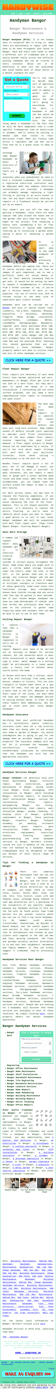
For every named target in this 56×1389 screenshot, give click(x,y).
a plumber (41, 1155)
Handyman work (11, 305)
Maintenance (9, 1267)
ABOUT (28, 14)
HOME (13, 14)
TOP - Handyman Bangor (15, 1337)
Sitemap (4, 1362)
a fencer (8, 1162)
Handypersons (45, 1264)
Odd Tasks (24, 1276)
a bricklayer (41, 1143)
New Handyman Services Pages (23, 1362)
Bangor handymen (12, 778)
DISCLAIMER (47, 14)
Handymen (7, 1264)
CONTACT (36, 14)
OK (52, 1387)
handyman (36, 347)
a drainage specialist (26, 1159)
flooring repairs (37, 836)
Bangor (6, 308)
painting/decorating (14, 808)
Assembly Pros (29, 1310)
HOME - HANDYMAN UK (28, 1352)
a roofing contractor (25, 1146)
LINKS (20, 14)
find (12, 965)
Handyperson (26, 1267)
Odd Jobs (47, 1270)
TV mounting (45, 796)
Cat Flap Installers (26, 1313)
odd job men (46, 335)
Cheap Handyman (11, 1270)
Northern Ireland (41, 842)
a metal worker (21, 1168)
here (42, 1014)
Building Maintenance (23, 1261)
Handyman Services (13, 1285)
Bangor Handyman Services (25, 1026)
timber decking (31, 829)
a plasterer (43, 1165)
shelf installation (14, 799)
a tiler (16, 1165)
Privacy (52, 1368)
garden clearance (39, 1162)
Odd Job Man (44, 1267)
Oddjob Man (45, 1261)
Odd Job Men (31, 1270)
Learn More (42, 1387)
